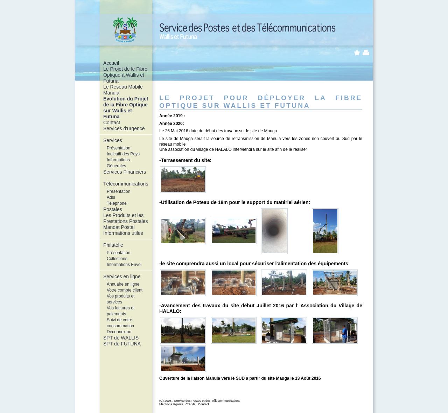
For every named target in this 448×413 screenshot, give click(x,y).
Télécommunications (125, 184)
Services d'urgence (124, 128)
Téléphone (117, 203)
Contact (111, 122)
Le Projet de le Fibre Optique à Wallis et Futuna (125, 75)
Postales (112, 209)
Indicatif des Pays (123, 154)
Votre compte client (124, 290)
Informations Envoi (124, 264)
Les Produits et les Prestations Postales (125, 218)
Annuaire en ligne (123, 284)
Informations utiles (123, 233)
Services (112, 140)
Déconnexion (119, 331)
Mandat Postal (119, 227)
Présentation (118, 148)
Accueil (111, 63)
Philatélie (113, 245)
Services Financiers (124, 172)
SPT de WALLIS (121, 338)
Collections (117, 258)
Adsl (111, 197)
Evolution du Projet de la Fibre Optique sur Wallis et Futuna (125, 107)
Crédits (191, 404)
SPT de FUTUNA (122, 343)
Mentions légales (171, 404)
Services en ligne (122, 276)
